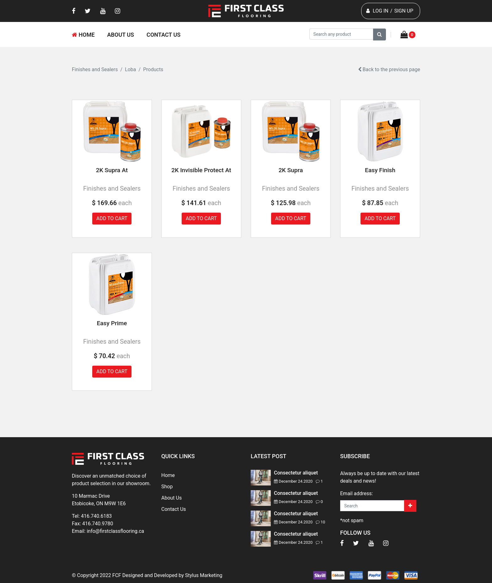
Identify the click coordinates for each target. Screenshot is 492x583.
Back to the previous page (389, 69)
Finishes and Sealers (95, 69)
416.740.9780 (97, 524)
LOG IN (380, 11)
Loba (130, 69)
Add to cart (111, 218)
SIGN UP (403, 11)
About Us (120, 34)
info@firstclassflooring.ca (115, 531)
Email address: (356, 493)
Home (83, 34)
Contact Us (163, 34)
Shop (167, 487)
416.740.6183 (96, 516)
